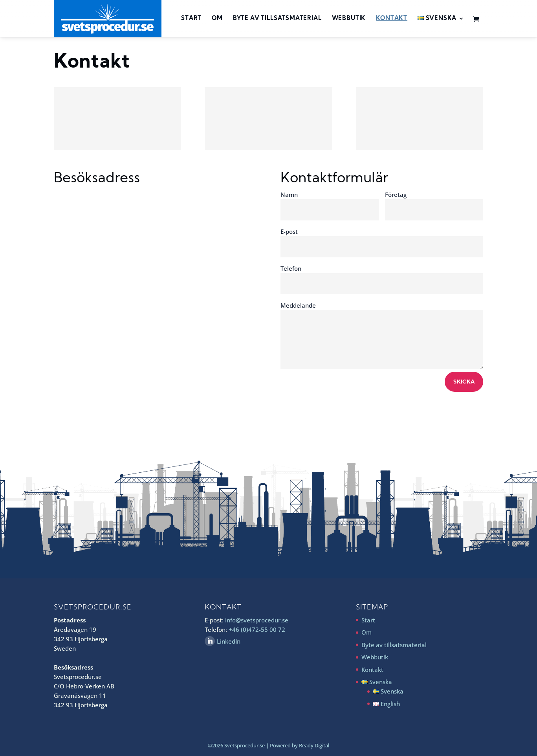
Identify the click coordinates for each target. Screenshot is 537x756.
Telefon (290, 268)
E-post (289, 231)
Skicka (464, 382)
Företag (396, 194)
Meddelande (298, 305)
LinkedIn (228, 641)
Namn (289, 194)
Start (191, 19)
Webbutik (349, 19)
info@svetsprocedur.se (256, 620)
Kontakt (391, 19)
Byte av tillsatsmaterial (277, 19)
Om (217, 19)
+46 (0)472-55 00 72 (257, 629)
